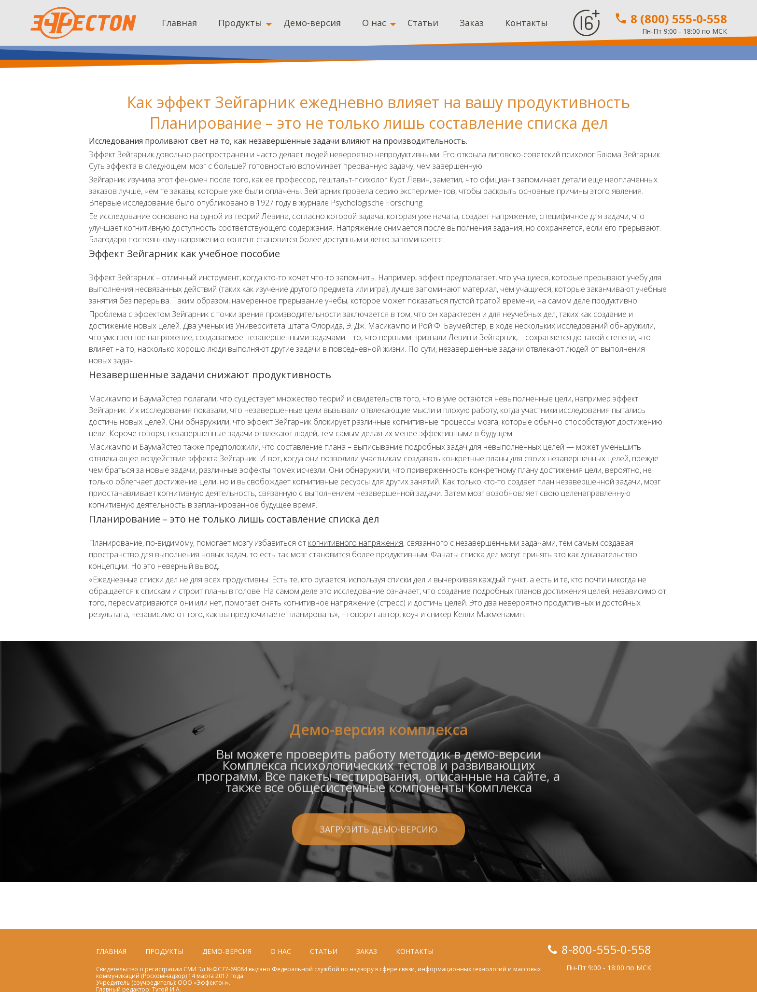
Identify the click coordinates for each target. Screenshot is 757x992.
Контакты (526, 22)
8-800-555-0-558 (606, 949)
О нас (374, 22)
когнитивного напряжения (355, 542)
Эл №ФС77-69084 (222, 969)
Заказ (472, 22)
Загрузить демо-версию (378, 877)
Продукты (240, 22)
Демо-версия (312, 22)
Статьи (422, 22)
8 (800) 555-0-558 (670, 19)
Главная (179, 22)
